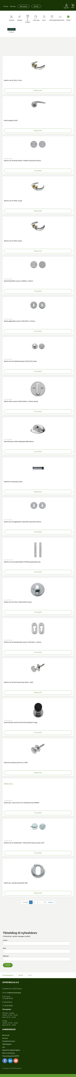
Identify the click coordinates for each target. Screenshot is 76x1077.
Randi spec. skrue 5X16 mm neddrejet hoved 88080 (21, 803)
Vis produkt (38, 171)
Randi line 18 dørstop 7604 (13, 482)
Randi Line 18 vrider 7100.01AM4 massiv (18, 602)
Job (3, 1047)
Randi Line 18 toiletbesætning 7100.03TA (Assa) (20, 361)
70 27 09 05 (9, 1006)
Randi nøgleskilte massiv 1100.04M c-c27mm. (19, 321)
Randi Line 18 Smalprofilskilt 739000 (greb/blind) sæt (22, 562)
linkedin (10, 1060)
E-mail (5, 940)
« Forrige (25, 902)
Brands (36, 6)
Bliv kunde (23, 6)
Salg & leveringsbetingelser (11, 1050)
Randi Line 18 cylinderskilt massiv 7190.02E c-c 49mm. (23, 642)
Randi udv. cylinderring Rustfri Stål (15, 883)
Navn (4, 948)
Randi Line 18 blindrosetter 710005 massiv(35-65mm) (22, 161)
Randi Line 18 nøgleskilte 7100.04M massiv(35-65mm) (22, 522)
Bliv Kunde (5, 1035)
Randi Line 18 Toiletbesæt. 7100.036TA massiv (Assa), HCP (24, 843)
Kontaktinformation (8, 1041)
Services (13, 6)
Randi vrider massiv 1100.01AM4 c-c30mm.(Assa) (21, 401)
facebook (4, 1060)
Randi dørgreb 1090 (10, 120)
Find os (5, 6)
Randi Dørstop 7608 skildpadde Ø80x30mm (19, 441)
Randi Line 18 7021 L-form (13, 80)
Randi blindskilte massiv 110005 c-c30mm (18, 281)
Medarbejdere (6, 1044)
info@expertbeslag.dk (14, 993)
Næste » (51, 902)
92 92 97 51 (8, 998)
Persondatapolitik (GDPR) (10, 1056)
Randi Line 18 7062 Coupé (13, 241)
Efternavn (6, 956)
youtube (15, 1060)
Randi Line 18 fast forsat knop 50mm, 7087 (18, 682)
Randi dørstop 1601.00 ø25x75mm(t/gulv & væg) (20, 722)
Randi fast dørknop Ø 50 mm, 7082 (16, 762)
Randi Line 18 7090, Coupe (13, 201)
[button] (66, 10)
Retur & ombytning (8, 1053)
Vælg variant (38, 90)
